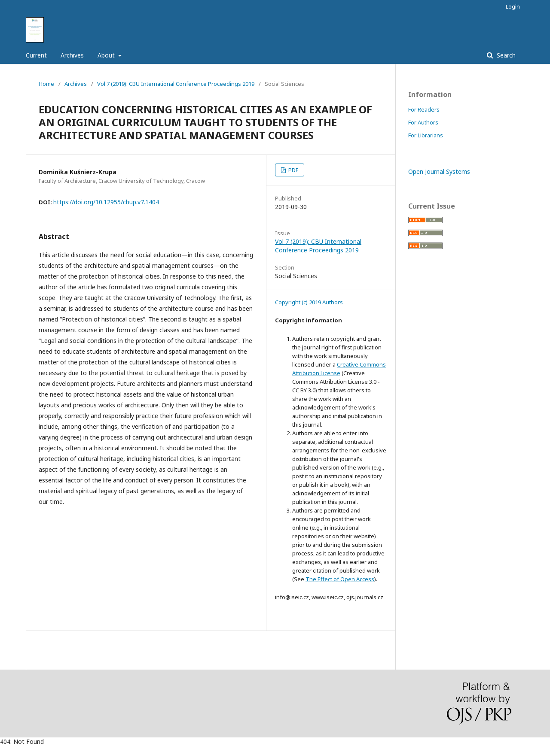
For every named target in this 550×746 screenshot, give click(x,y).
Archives (72, 55)
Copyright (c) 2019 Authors (309, 302)
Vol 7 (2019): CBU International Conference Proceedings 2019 (175, 84)
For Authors (423, 122)
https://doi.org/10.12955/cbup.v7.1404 (106, 202)
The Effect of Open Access (340, 579)
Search (505, 55)
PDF (292, 170)
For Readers (424, 109)
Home (46, 84)
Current (36, 55)
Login (513, 6)
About (107, 55)
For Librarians (425, 135)
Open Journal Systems (439, 171)
